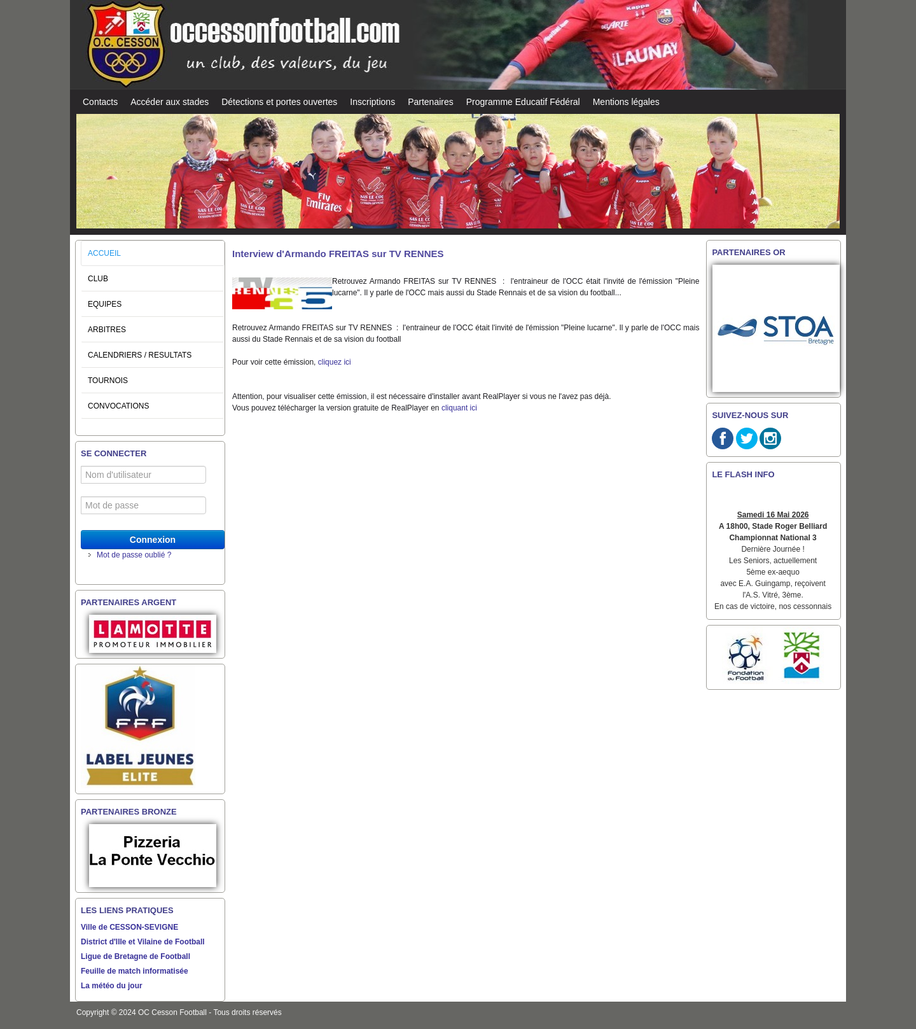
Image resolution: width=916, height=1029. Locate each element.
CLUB (98, 278)
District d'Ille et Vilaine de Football (143, 941)
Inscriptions (372, 102)
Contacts (100, 102)
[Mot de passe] (143, 505)
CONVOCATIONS (118, 406)
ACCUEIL (104, 253)
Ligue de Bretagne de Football (135, 956)
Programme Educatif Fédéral (523, 102)
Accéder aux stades (169, 102)
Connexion (153, 540)
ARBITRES (107, 329)
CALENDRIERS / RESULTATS (139, 355)
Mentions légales (626, 102)
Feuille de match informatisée (134, 971)
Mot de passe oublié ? (134, 554)
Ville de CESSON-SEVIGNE (129, 927)
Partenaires (431, 102)
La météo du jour (111, 985)
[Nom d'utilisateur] (143, 475)
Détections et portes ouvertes (279, 102)
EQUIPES (104, 304)
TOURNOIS (108, 380)
